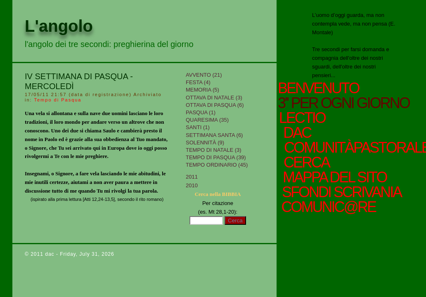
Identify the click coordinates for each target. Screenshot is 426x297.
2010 (192, 185)
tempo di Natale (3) (213, 150)
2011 (192, 177)
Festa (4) (198, 82)
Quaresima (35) (207, 120)
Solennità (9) (205, 142)
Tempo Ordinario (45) (217, 165)
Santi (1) (198, 127)
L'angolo (59, 26)
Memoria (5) (202, 90)
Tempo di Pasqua (57, 99)
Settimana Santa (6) (214, 135)
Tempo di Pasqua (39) (216, 157)
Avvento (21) (204, 75)
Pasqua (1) (200, 112)
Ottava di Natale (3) (214, 97)
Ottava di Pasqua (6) (215, 105)
